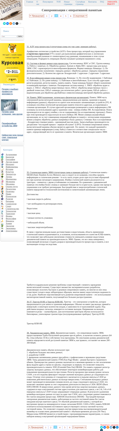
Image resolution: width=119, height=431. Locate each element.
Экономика (11, 228)
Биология (10, 157)
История (9, 169)
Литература (11, 174)
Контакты (92, 2)
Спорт (8, 206)
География (10, 159)
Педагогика (11, 189)
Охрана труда (12, 186)
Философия (11, 218)
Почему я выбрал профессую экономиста (10, 91)
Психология (11, 196)
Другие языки (12, 162)
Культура (10, 172)
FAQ (102, 2)
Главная (29, 2)
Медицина (10, 181)
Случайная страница (80, 3)
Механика (10, 184)
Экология (10, 226)
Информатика (12, 167)
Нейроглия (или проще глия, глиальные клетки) (12, 137)
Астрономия (11, 154)
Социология (11, 204)
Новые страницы (68, 3)
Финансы (10, 221)
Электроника (11, 231)
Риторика (10, 201)
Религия (9, 199)
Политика (10, 191)
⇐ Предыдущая (37, 16)
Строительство (12, 208)
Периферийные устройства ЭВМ (9, 124)
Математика (11, 179)
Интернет (10, 164)
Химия (9, 223)
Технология (11, 211)
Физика (9, 216)
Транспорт (10, 213)
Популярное (48, 2)
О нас (37, 3)
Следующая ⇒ (80, 16)
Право (8, 194)
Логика (9, 176)
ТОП (58, 2)
